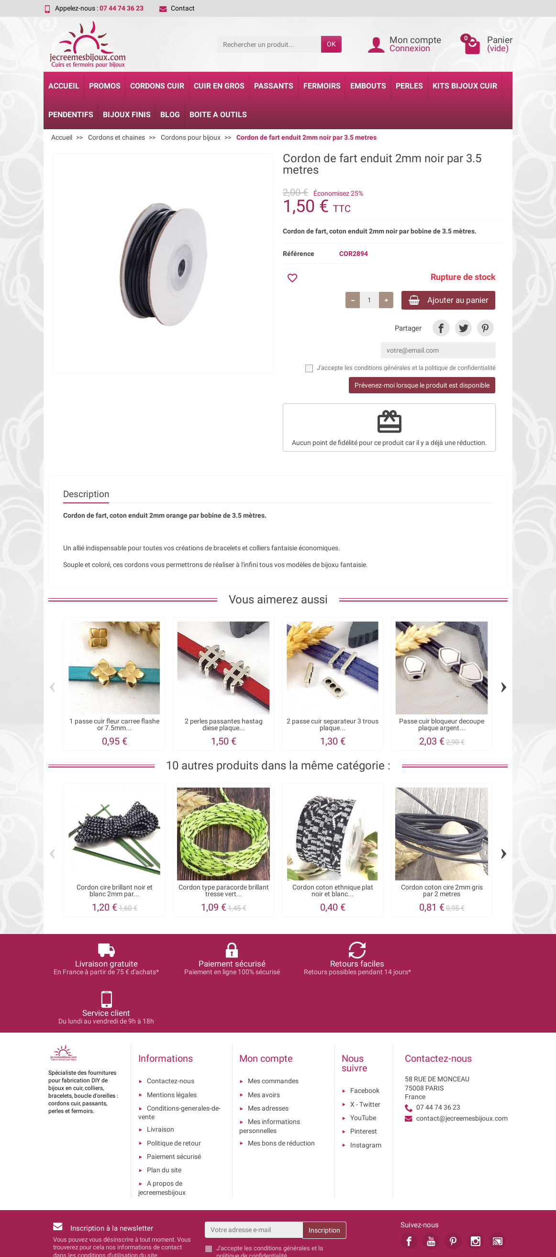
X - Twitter (365, 1056)
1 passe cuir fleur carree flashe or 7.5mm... (114, 725)
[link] (441, 329)
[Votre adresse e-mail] (254, 1181)
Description (86, 495)
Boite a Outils (218, 114)
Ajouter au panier (444, 300)
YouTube (363, 1070)
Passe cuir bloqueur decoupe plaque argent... (441, 725)
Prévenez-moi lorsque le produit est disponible (422, 386)
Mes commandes (273, 1033)
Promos (105, 85)
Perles (409, 85)
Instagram (365, 1097)
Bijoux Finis (127, 114)
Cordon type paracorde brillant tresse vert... (223, 891)
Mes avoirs (264, 1046)
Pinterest (363, 1083)
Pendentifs (70, 114)
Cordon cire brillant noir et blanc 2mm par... (115, 891)
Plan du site (164, 1122)
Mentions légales (172, 1046)
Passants (273, 85)
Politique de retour (174, 1095)
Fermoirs (322, 85)
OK (331, 44)
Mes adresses (268, 1060)
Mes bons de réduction (281, 1095)
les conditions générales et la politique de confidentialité (420, 369)
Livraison (160, 1081)
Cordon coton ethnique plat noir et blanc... (332, 891)
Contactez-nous (170, 1033)
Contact (177, 8)
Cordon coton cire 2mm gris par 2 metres (442, 891)
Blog (170, 114)
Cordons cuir (157, 85)
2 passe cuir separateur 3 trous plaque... (332, 725)
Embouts (368, 85)
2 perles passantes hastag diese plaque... (224, 725)
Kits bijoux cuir (465, 85)
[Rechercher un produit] (269, 44)
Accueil (63, 85)
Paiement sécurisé (174, 1108)
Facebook (364, 1042)
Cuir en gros (219, 85)
